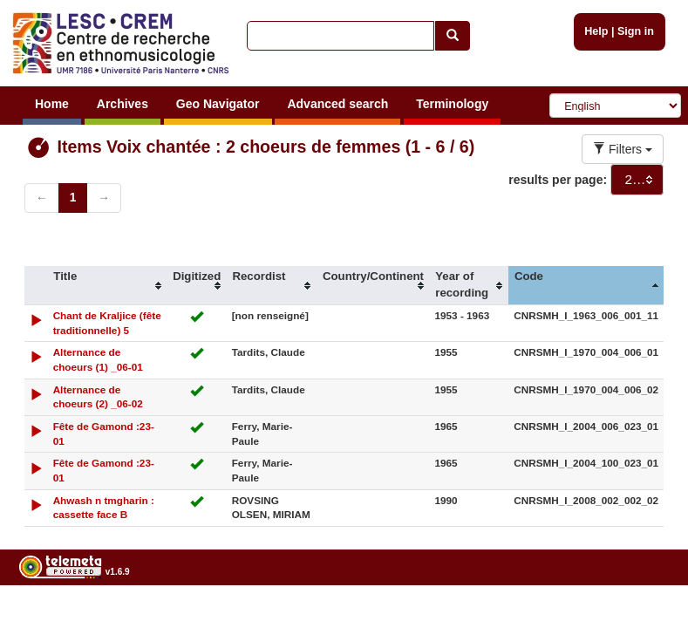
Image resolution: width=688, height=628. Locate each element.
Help (596, 31)
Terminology (452, 104)
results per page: (557, 180)
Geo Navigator (218, 104)
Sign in (635, 31)
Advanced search (337, 104)
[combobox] (637, 179)
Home (52, 104)
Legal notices (645, 616)
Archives (122, 104)
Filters (622, 149)
